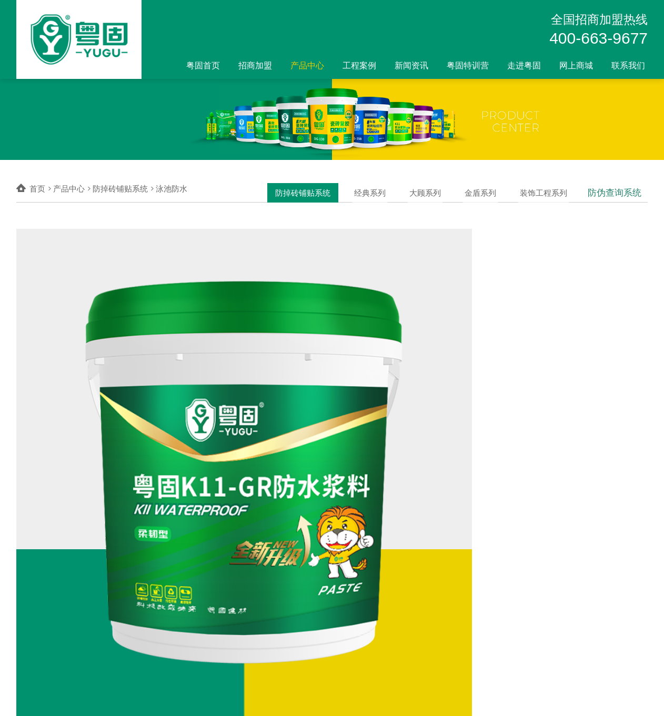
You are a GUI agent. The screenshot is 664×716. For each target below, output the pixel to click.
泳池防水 (171, 188)
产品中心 (307, 65)
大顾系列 (434, 188)
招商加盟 (255, 65)
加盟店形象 (193, 618)
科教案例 (315, 605)
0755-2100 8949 (623, 699)
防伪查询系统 (616, 188)
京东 (356, 592)
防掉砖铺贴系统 (317, 188)
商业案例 (315, 592)
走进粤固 (524, 65)
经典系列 (382, 188)
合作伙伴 (315, 632)
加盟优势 (189, 592)
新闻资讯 (411, 65)
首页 (37, 188)
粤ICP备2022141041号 (203, 699)
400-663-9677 (598, 38)
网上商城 (576, 65)
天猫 (356, 605)
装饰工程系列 (547, 188)
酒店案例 (315, 618)
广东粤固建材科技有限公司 (95, 699)
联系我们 (628, 65)
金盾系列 (487, 188)
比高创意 (483, 699)
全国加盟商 (193, 632)
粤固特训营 (468, 65)
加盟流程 (189, 605)
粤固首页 (203, 65)
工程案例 (359, 65)
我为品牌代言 (197, 646)
